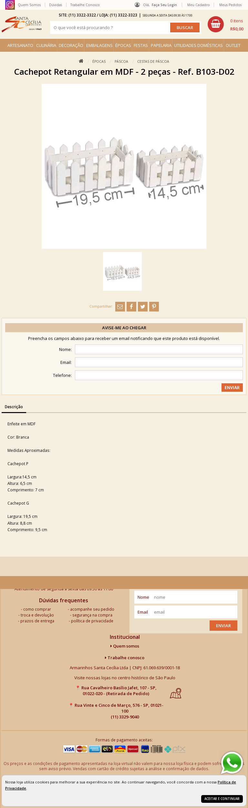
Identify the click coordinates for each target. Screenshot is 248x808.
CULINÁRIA (46, 45)
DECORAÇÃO (71, 45)
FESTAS (141, 45)
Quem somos (124, 646)
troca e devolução (37, 614)
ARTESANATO (20, 45)
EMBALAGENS (99, 45)
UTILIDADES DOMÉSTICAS (198, 45)
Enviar (223, 625)
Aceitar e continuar (222, 799)
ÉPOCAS (123, 45)
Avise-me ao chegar (124, 328)
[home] (21, 24)
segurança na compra (92, 614)
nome (143, 597)
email (143, 612)
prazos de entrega (37, 620)
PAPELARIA (161, 45)
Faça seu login (164, 5)
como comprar (37, 609)
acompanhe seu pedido (92, 609)
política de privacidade (92, 620)
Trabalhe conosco (124, 658)
